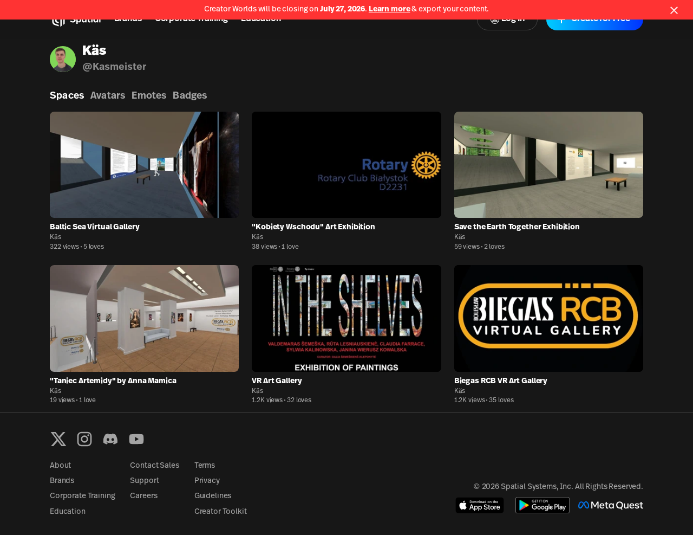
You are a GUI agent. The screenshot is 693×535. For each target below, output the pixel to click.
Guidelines (213, 496)
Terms (204, 466)
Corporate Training (191, 19)
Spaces (67, 96)
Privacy (207, 481)
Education (261, 19)
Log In (507, 19)
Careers (143, 496)
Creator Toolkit (220, 512)
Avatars (107, 96)
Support (144, 481)
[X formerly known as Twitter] (58, 439)
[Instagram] (84, 439)
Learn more (389, 9)
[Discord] (110, 439)
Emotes (149, 96)
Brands (128, 19)
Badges (190, 96)
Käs (55, 237)
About (60, 466)
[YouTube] (136, 439)
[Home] (75, 19)
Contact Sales (154, 466)
